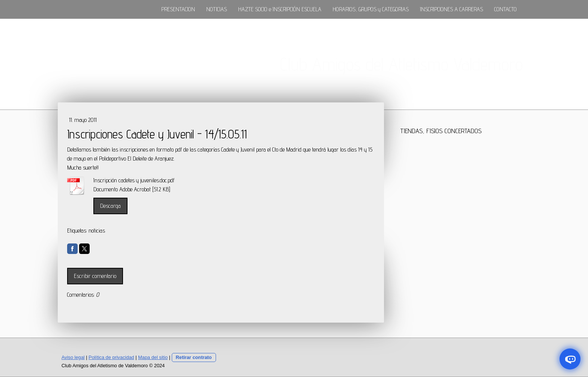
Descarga (110, 205)
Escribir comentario (95, 275)
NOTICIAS (216, 9)
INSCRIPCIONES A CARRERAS (451, 9)
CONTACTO (505, 9)
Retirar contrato (194, 357)
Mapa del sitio (153, 357)
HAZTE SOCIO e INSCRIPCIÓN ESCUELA (279, 9)
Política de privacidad (111, 357)
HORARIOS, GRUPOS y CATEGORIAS (371, 9)
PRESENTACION (178, 9)
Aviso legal (73, 357)
